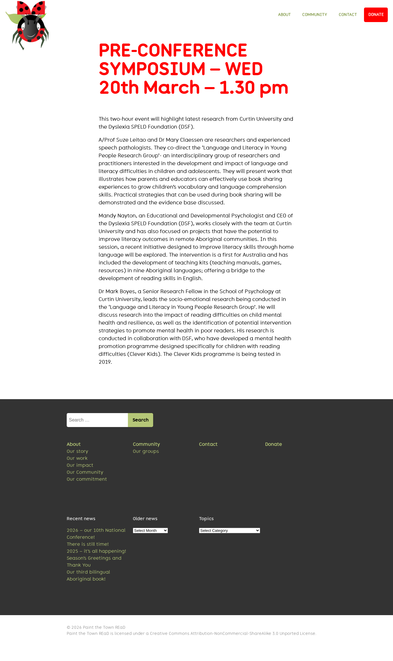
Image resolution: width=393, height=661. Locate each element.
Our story (77, 453)
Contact (348, 14)
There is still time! (88, 546)
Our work (77, 460)
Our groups (146, 453)
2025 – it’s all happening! (96, 553)
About (284, 14)
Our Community (85, 474)
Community (314, 14)
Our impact (80, 467)
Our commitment (87, 481)
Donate (376, 14)
